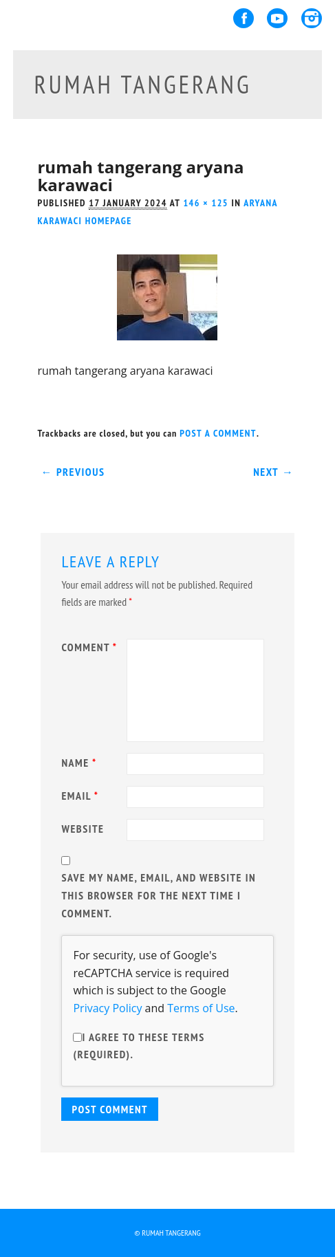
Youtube (277, 18)
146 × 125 (205, 203)
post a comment (218, 433)
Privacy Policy (107, 1008)
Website (82, 828)
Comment (90, 647)
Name (80, 762)
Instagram (311, 18)
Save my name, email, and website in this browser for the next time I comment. (158, 895)
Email (81, 795)
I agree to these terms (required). (138, 1046)
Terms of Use (201, 1008)
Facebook (243, 18)
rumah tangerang (142, 84)
